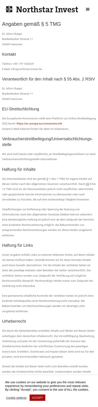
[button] (88, 9)
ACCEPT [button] (37, 397)
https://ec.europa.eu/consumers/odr (39, 123)
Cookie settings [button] (16, 397)
